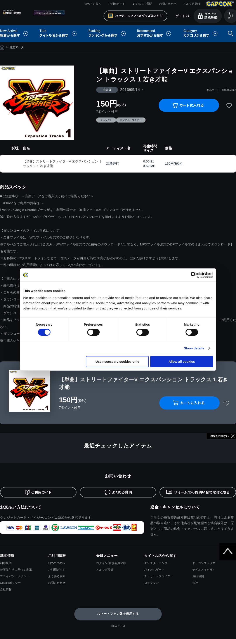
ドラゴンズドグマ (203, 563)
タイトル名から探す (58, 33)
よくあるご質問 (142, 3)
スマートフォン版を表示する (118, 613)
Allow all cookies (181, 361)
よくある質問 (57, 576)
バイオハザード (154, 569)
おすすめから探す (154, 33)
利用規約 (6, 563)
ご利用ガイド (116, 3)
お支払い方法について (20, 507)
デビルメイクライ (203, 569)
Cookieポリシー (10, 582)
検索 (229, 33)
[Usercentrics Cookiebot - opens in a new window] (194, 275)
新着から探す (17, 33)
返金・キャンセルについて (175, 507)
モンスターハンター (157, 563)
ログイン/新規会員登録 (111, 563)
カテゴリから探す (200, 33)
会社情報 (6, 589)
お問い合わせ (167, 3)
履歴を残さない (219, 436)
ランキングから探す (107, 33)
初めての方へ (92, 3)
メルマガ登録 (191, 3)
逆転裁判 (198, 576)
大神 (195, 582)
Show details (194, 348)
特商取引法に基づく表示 (16, 569)
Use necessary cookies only (117, 361)
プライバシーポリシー (14, 576)
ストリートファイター (158, 576)
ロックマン (151, 582)
